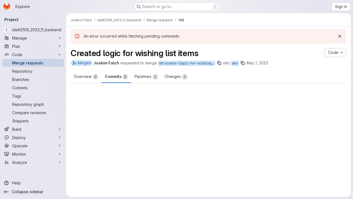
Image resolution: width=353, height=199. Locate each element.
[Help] (33, 183)
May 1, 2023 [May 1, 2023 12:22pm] (257, 63)
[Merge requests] (33, 63)
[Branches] (33, 79)
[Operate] (33, 146)
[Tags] (33, 96)
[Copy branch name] (219, 63)
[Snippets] (33, 121)
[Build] (33, 129)
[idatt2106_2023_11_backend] (33, 29)
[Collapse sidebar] (33, 192)
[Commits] (33, 87)
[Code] (33, 54)
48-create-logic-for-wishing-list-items (187, 63)
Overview (86, 77)
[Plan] (33, 46)
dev (235, 63)
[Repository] (33, 71)
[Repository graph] (33, 104)
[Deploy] (33, 137)
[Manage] (33, 38)
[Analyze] (33, 162)
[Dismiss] (339, 36)
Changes (176, 77)
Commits (116, 77)
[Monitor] (33, 154)
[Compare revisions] (33, 112)
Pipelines (146, 77)
